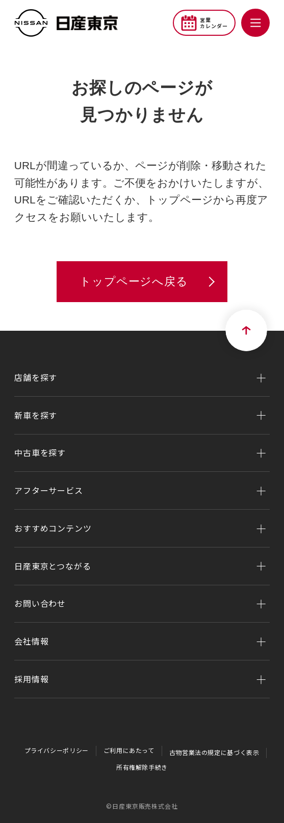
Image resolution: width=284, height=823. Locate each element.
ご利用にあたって (128, 750)
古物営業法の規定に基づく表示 (215, 752)
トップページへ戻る (134, 281)
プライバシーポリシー (55, 750)
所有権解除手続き (142, 767)
